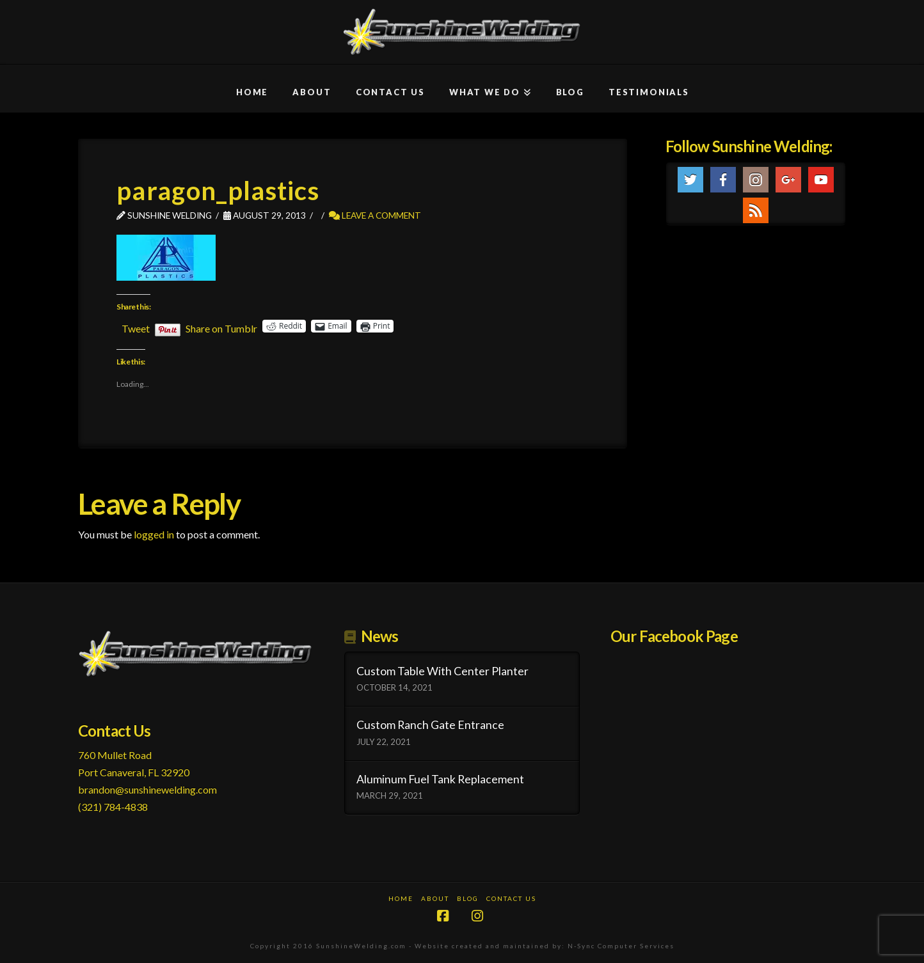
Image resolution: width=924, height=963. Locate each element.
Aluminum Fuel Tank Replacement (440, 779)
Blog (468, 898)
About (435, 898)
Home (400, 898)
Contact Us (511, 898)
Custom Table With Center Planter (442, 671)
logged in (154, 534)
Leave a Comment (375, 215)
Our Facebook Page (674, 636)
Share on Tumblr (221, 326)
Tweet (136, 326)
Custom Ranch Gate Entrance (430, 725)
